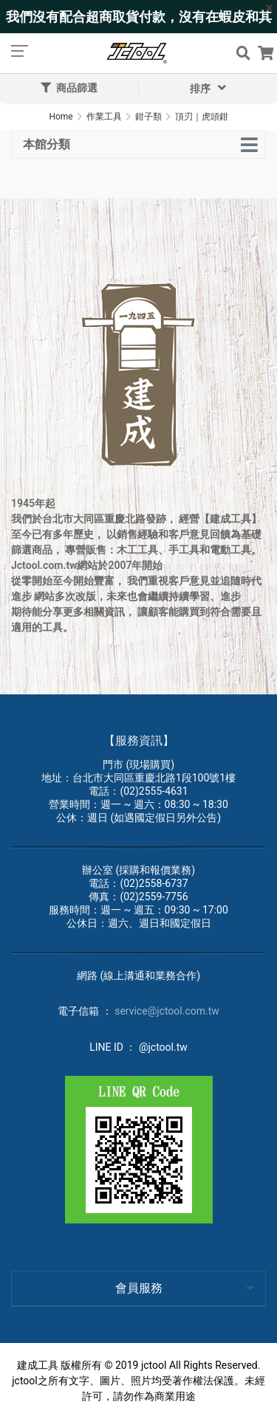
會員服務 (139, 1288)
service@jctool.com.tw (166, 1011)
